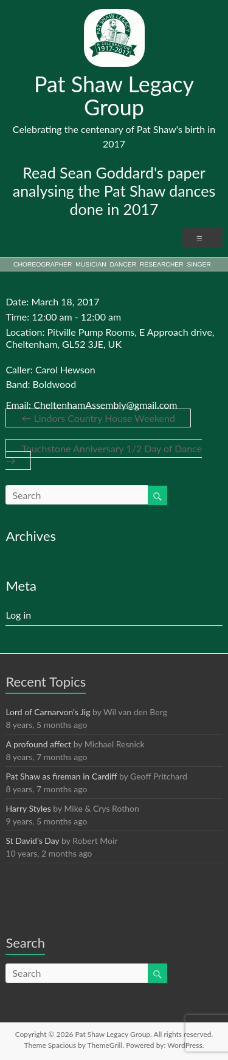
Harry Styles (27, 808)
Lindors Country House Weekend (98, 418)
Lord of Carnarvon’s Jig (47, 712)
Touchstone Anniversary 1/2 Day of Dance (103, 454)
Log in (18, 614)
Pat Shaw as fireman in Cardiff (61, 776)
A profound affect (38, 744)
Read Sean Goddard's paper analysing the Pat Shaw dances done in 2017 (114, 190)
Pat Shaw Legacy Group (114, 95)
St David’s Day (32, 840)
